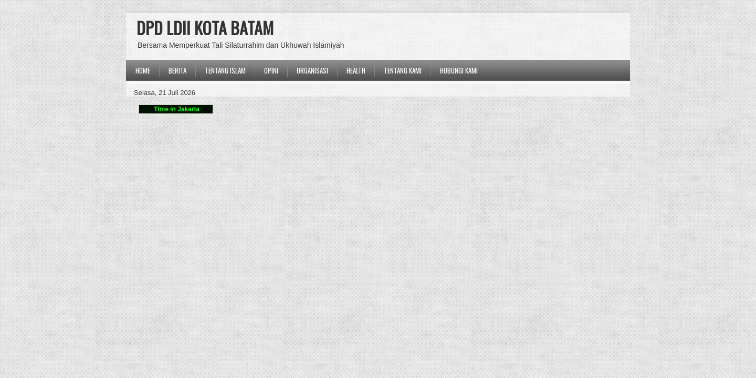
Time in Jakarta (176, 109)
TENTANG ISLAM (225, 70)
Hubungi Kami (459, 70)
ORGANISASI (312, 70)
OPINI (271, 70)
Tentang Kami (403, 70)
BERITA (177, 70)
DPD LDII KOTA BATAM (205, 27)
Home (142, 70)
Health (355, 70)
